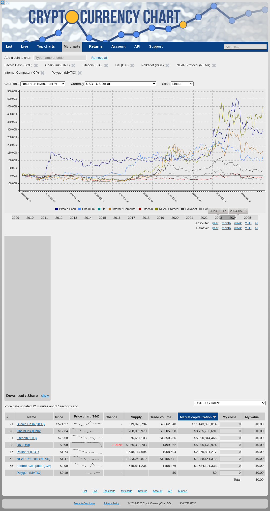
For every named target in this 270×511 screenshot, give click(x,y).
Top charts (46, 46)
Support (156, 46)
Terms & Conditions (84, 503)
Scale (166, 84)
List (9, 46)
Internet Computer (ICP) (34, 466)
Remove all (99, 58)
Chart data (12, 84)
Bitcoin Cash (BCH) (31, 424)
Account (118, 46)
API (137, 46)
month (226, 223)
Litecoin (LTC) (27, 438)
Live (24, 46)
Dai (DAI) (23, 445)
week (237, 223)
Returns (95, 46)
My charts (72, 46)
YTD (248, 223)
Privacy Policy (111, 503)
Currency (77, 84)
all (256, 223)
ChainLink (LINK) (29, 431)
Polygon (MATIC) (29, 473)
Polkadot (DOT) (28, 452)
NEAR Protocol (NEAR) (33, 459)
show (45, 395)
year (215, 223)
